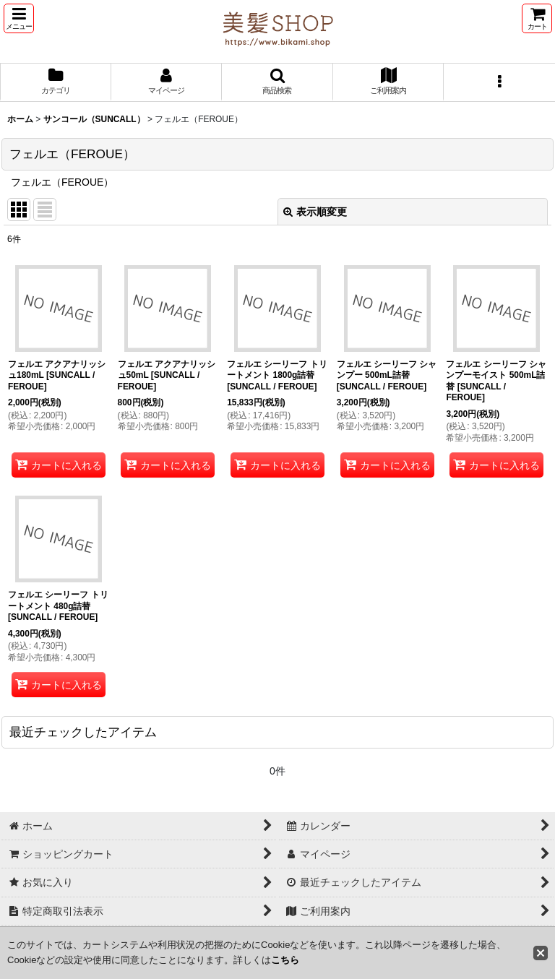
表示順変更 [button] (315, 211)
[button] (19, 18)
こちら (285, 959)
